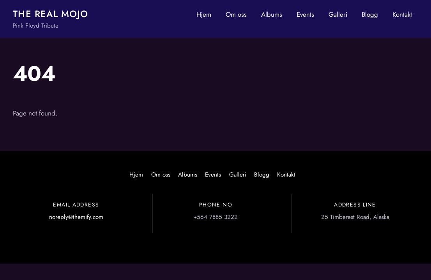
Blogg (370, 14)
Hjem (203, 14)
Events (305, 14)
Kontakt (402, 14)
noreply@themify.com (76, 217)
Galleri (338, 14)
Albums (271, 14)
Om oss (236, 14)
